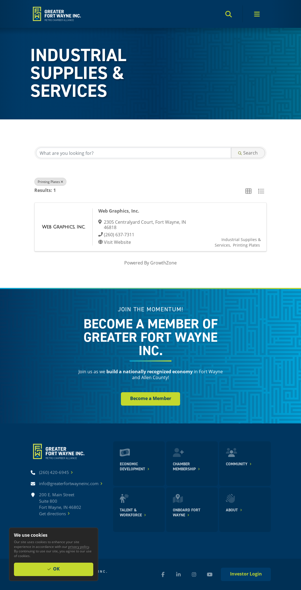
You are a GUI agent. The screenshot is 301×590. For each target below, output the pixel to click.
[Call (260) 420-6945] (54, 472)
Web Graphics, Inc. (118, 211)
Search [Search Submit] (248, 153)
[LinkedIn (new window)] (178, 574)
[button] (248, 191)
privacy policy (78, 546)
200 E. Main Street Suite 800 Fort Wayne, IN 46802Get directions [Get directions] (60, 504)
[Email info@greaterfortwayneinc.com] (69, 483)
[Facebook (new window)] (162, 574)
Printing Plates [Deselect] (50, 181)
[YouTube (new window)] (209, 574)
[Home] (56, 14)
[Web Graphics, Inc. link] (63, 227)
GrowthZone (163, 263)
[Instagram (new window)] (194, 574)
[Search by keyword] (133, 153)
